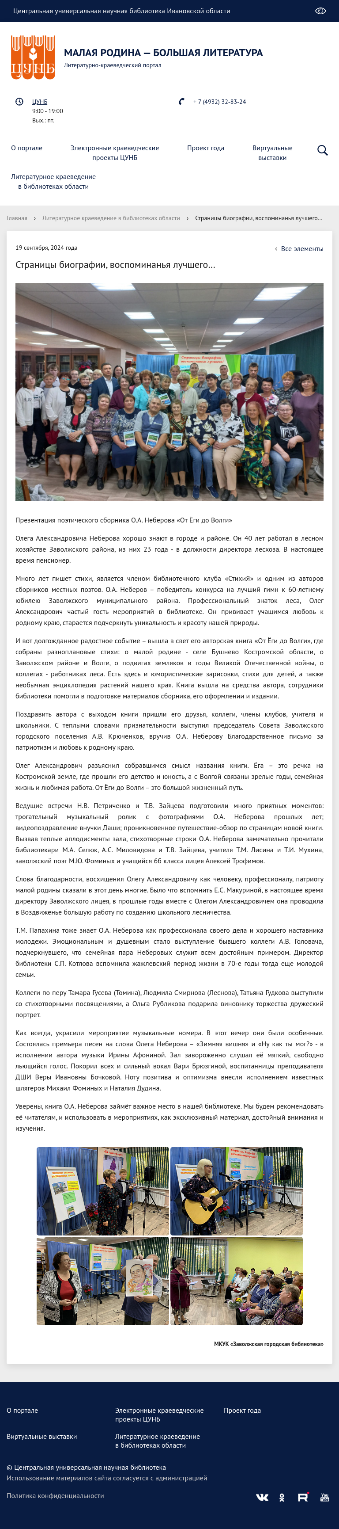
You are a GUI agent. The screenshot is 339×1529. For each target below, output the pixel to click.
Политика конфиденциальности (55, 1495)
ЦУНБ (39, 102)
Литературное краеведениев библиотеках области (53, 181)
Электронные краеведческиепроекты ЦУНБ (115, 152)
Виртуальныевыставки (272, 152)
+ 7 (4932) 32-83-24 (219, 102)
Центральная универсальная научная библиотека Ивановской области (121, 10)
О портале (26, 147)
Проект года (205, 147)
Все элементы (298, 248)
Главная (17, 218)
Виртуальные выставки (42, 1436)
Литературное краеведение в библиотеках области (111, 218)
